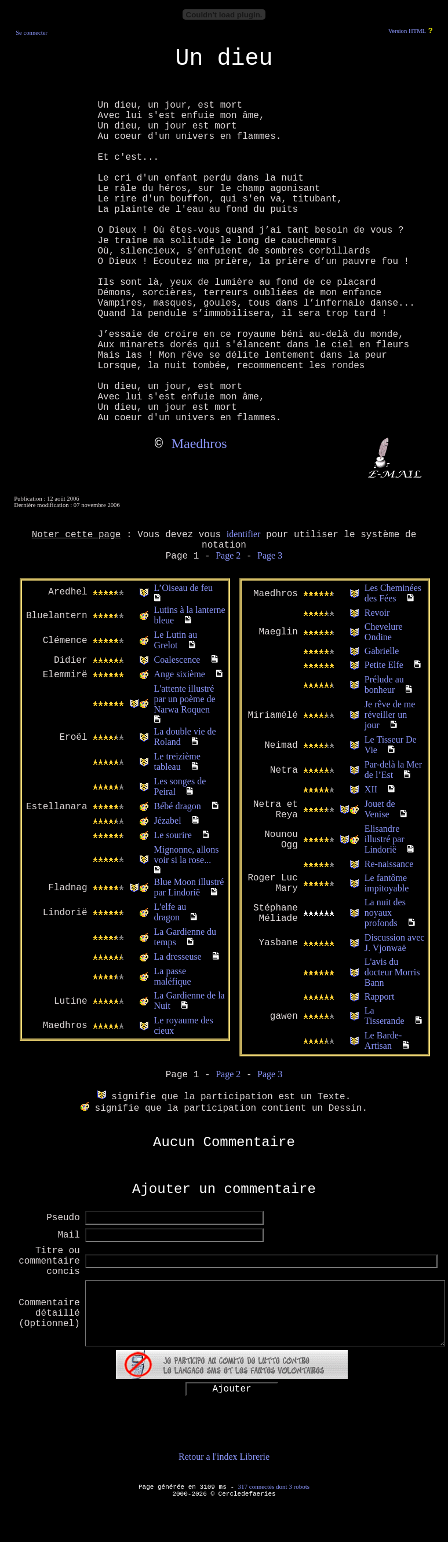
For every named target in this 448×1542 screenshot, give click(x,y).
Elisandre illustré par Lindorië (385, 839)
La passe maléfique (172, 976)
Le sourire (173, 835)
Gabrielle (382, 651)
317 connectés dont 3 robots (273, 1486)
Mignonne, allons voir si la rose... (186, 855)
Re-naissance (389, 864)
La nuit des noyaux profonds (385, 912)
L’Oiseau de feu (183, 588)
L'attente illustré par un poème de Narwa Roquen (185, 699)
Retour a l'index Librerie (224, 1457)
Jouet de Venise (380, 809)
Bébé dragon (177, 806)
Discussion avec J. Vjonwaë (395, 942)
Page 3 (269, 555)
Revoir (377, 613)
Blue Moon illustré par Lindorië (189, 887)
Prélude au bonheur (384, 684)
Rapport (380, 996)
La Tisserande (385, 1015)
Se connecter (32, 33)
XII (371, 789)
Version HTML (407, 31)
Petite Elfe (384, 665)
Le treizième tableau (177, 761)
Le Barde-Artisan (383, 1040)
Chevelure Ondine (384, 632)
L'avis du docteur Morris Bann (392, 972)
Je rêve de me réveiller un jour (390, 714)
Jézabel (167, 820)
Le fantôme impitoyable (387, 883)
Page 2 (228, 555)
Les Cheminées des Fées (393, 593)
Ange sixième (179, 674)
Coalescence (177, 659)
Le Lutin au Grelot (176, 640)
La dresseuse (178, 956)
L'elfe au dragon (170, 912)
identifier (244, 534)
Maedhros (199, 443)
